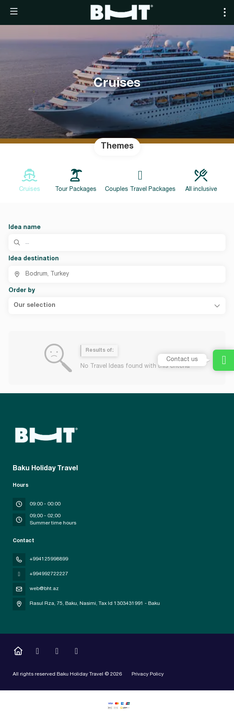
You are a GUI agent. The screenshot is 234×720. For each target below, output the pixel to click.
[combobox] (117, 274)
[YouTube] (57, 652)
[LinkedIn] (76, 652)
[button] (117, 305)
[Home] (18, 652)
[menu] (225, 12)
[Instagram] (37, 652)
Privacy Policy (148, 674)
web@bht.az (44, 588)
